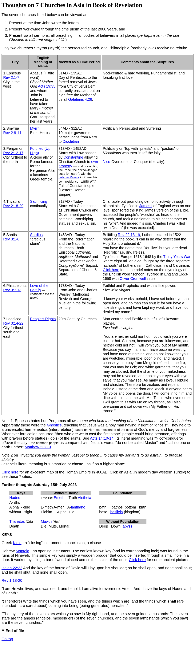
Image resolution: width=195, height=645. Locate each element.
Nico (106, 162)
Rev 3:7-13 (12, 290)
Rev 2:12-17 (13, 153)
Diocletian (71, 141)
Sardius (36, 235)
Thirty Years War (176, 257)
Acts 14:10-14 (101, 438)
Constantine (73, 157)
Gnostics (54, 425)
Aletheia (84, 498)
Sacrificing (38, 201)
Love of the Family (39, 287)
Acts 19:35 (46, 86)
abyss (127, 526)
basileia (116, 512)
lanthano (78, 507)
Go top (7, 639)
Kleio (17, 543)
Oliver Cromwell (133, 278)
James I (145, 206)
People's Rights (43, 319)
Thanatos (17, 521)
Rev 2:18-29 (13, 206)
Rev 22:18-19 (129, 235)
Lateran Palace (68, 177)
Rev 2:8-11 (12, 133)
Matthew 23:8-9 (38, 447)
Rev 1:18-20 (12, 580)
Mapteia (22, 551)
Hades (14, 498)
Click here (111, 270)
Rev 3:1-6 (11, 239)
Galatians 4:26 (80, 99)
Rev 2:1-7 (11, 77)
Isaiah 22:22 (12, 568)
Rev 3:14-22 (13, 323)
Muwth (46, 521)
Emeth (59, 498)
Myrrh (35, 128)
